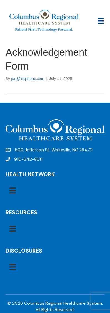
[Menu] (101, 21)
